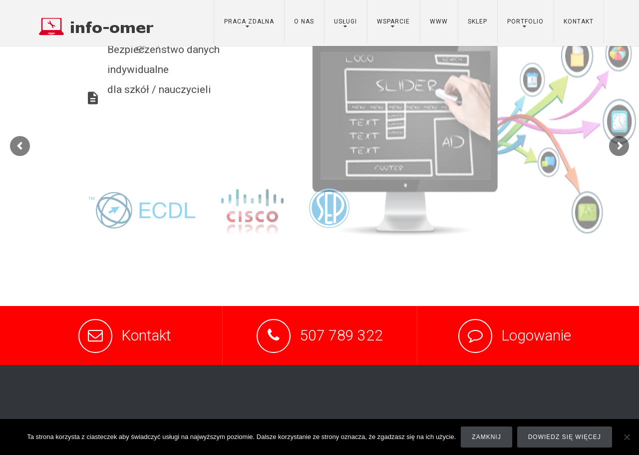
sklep (477, 21)
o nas (304, 21)
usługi (345, 21)
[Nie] (627, 437)
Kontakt (146, 335)
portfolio (525, 21)
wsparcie (393, 21)
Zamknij (486, 437)
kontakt (579, 21)
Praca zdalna (249, 21)
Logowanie (536, 335)
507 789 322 (341, 335)
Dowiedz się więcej (564, 437)
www (439, 21)
